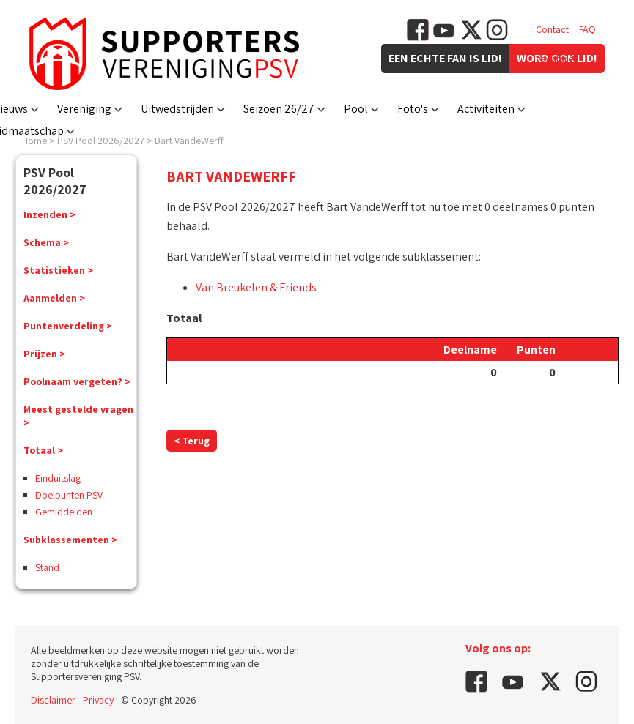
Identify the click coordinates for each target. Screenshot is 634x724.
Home (34, 140)
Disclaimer (53, 699)
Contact (552, 29)
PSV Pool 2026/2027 (100, 140)
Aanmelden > (54, 298)
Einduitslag (58, 478)
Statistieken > (58, 270)
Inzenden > (49, 214)
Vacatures (557, 58)
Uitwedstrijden (177, 108)
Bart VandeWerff (189, 140)
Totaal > (43, 450)
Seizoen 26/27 (278, 108)
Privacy (98, 699)
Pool (356, 108)
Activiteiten (486, 108)
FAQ (587, 29)
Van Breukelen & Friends (256, 287)
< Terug (192, 440)
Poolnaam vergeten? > (76, 381)
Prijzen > (44, 353)
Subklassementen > (70, 539)
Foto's (412, 108)
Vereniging (84, 108)
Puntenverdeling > (67, 325)
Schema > (46, 242)
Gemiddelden (63, 511)
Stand (47, 567)
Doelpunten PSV (69, 494)
